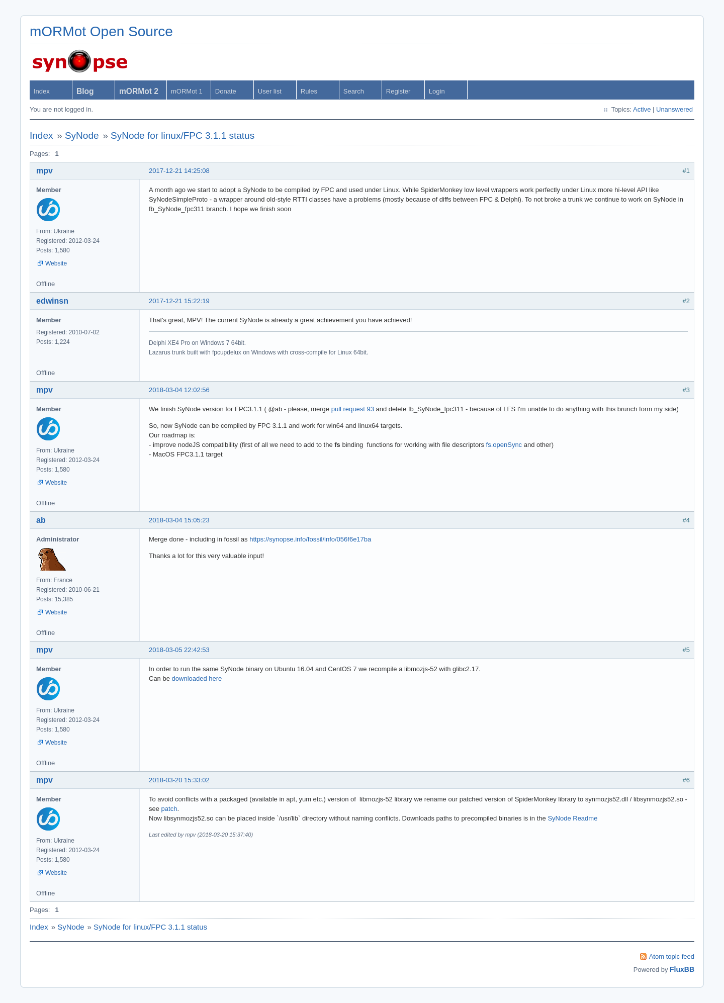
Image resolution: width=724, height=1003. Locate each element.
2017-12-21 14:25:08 (179, 170)
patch (169, 808)
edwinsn (52, 301)
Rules (309, 91)
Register (398, 91)
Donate (225, 91)
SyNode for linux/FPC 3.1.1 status (182, 135)
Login (437, 91)
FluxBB (682, 969)
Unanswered (674, 109)
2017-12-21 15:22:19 (179, 301)
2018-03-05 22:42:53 (179, 650)
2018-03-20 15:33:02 (179, 780)
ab (41, 520)
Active (642, 109)
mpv (44, 170)
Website (56, 263)
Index (42, 91)
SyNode (82, 135)
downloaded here (197, 678)
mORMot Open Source (101, 31)
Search (353, 91)
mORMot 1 (187, 91)
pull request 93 (352, 409)
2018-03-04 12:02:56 (179, 390)
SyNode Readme (572, 818)
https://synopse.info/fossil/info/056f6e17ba (310, 539)
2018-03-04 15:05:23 (179, 520)
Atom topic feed (671, 956)
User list (270, 91)
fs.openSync (504, 444)
